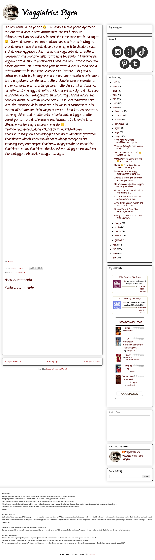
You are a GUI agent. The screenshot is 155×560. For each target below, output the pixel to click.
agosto (118, 128)
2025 (115, 82)
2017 (115, 249)
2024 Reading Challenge (130, 277)
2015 (115, 257)
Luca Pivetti (131, 385)
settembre (120, 124)
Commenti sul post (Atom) (56, 369)
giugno (118, 136)
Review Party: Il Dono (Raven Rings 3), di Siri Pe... (127, 210)
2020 (115, 103)
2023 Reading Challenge (130, 298)
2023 (115, 91)
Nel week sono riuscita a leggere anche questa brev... (129, 185)
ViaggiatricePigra (132, 452)
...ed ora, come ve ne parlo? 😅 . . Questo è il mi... (128, 154)
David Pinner (128, 331)
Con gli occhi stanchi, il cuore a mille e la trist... (128, 217)
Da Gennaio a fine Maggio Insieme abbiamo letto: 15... (127, 173)
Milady (127, 355)
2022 (115, 95)
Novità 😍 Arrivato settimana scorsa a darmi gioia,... (127, 166)
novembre (119, 115)
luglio (117, 132)
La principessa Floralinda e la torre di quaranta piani (133, 343)
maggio (118, 223)
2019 (115, 107)
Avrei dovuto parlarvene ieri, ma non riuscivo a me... (128, 204)
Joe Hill (133, 372)
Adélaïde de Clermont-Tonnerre (132, 359)
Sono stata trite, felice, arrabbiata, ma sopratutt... (126, 141)
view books (143, 291)
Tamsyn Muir (130, 350)
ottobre (118, 119)
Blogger (92, 554)
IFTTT (10, 262)
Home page (52, 362)
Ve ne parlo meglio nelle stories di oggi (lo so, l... (128, 147)
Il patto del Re (127, 368)
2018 (115, 245)
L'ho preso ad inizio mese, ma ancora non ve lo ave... (127, 198)
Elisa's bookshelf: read (130, 322)
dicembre (119, 111)
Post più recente (13, 362)
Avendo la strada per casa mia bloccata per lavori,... (128, 179)
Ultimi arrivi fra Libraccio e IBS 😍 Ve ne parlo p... (128, 160)
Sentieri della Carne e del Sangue (129, 379)
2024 (115, 86)
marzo (118, 231)
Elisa (124, 281)
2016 (115, 253)
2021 (115, 99)
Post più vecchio (92, 362)
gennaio (119, 240)
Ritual (127, 328)
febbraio (119, 235)
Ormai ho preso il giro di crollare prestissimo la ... (128, 191)
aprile (117, 227)
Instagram (20, 272)
